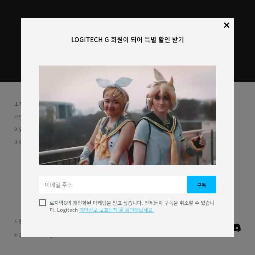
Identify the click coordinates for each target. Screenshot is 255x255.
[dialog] (127, 127)
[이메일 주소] (113, 184)
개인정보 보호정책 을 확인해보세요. (116, 209)
